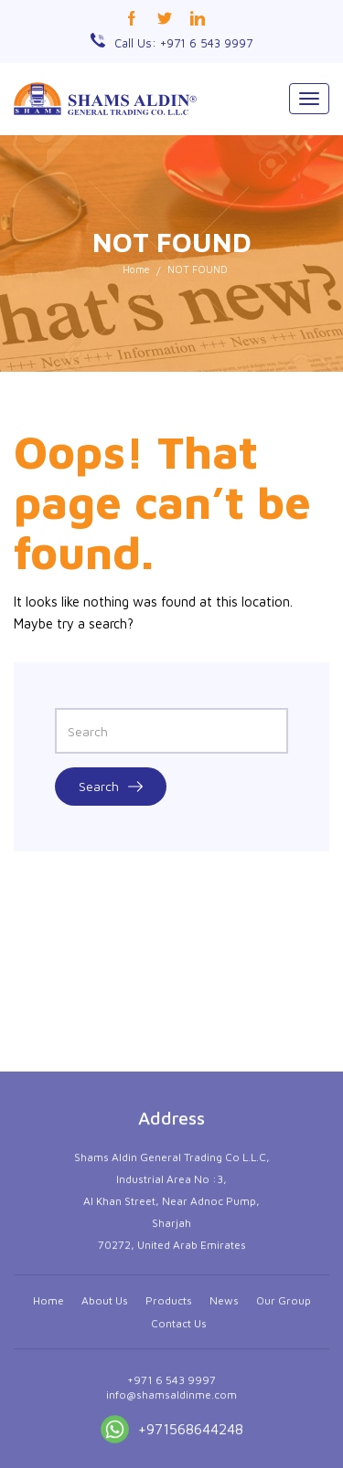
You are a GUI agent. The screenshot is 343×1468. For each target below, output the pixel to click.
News (224, 1427)
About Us (104, 1427)
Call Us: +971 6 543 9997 (183, 43)
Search (111, 786)
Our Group (283, 1427)
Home (136, 269)
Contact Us (179, 1450)
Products (168, 1427)
